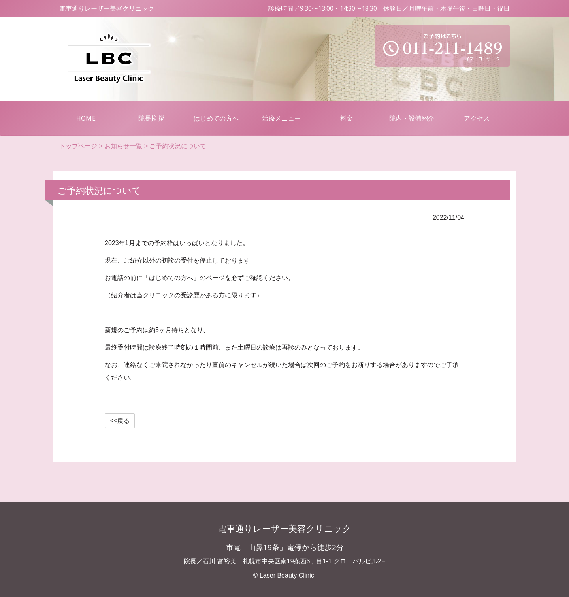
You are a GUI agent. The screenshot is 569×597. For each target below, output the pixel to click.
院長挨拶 (151, 118)
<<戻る (120, 420)
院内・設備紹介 (411, 118)
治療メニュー (281, 118)
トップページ (78, 146)
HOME (97, 118)
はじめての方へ (216, 118)
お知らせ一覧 (123, 146)
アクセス (477, 118)
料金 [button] (346, 118)
